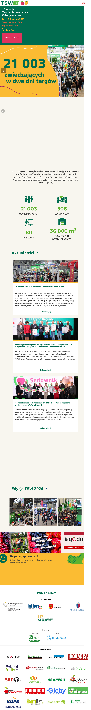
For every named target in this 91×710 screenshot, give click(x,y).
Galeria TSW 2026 (12, 37)
